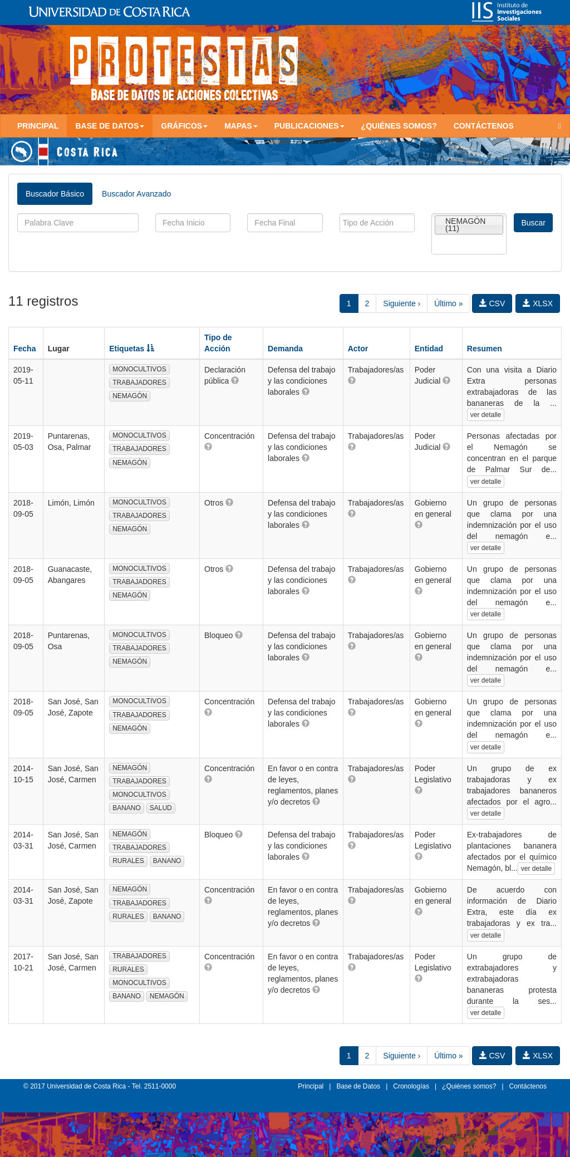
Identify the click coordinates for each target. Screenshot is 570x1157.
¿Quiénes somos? (399, 125)
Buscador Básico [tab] (55, 193)
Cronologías (411, 1086)
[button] (235, 380)
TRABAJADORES (139, 382)
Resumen (484, 348)
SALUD (161, 808)
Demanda (285, 348)
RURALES (128, 861)
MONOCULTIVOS (139, 369)
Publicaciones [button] (309, 125)
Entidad (429, 348)
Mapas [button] (241, 125)
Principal (37, 125)
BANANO (126, 808)
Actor (358, 348)
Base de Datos (358, 1086)
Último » (448, 303)
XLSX (538, 303)
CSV (492, 303)
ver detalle (485, 415)
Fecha (24, 348)
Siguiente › (401, 303)
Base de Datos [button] (109, 125)
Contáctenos (484, 125)
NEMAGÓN (129, 396)
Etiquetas (131, 348)
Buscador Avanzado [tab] (136, 193)
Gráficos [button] (184, 125)
